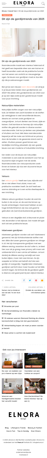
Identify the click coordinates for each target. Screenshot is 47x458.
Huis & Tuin (7, 15)
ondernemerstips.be (23, 452)
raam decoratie (28, 87)
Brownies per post (11, 306)
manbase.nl (23, 455)
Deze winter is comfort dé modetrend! (19, 333)
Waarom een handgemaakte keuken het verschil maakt (11, 398)
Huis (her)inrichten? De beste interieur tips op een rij (33, 398)
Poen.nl (20, 442)
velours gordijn (11, 180)
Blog (28, 366)
